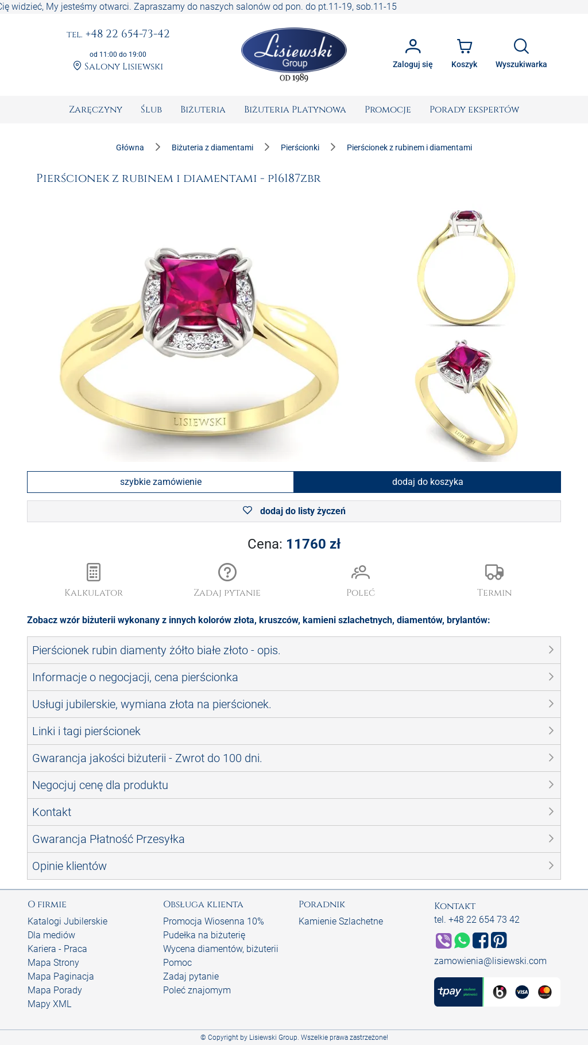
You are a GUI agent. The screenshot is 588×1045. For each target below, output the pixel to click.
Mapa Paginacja (61, 976)
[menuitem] (95, 109)
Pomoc (177, 962)
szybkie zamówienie (161, 481)
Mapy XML (49, 1004)
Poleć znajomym (197, 990)
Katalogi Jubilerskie (67, 921)
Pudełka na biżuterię (204, 935)
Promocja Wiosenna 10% (213, 921)
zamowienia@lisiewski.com (490, 960)
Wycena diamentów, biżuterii (220, 948)
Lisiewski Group (273, 1038)
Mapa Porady (55, 990)
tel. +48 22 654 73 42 (477, 919)
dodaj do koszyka (427, 481)
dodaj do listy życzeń (294, 511)
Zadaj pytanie (191, 976)
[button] (228, 581)
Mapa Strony (53, 962)
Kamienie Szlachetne (341, 921)
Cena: (294, 544)
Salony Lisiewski (118, 66)
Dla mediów (51, 935)
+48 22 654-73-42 (118, 34)
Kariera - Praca (57, 948)
